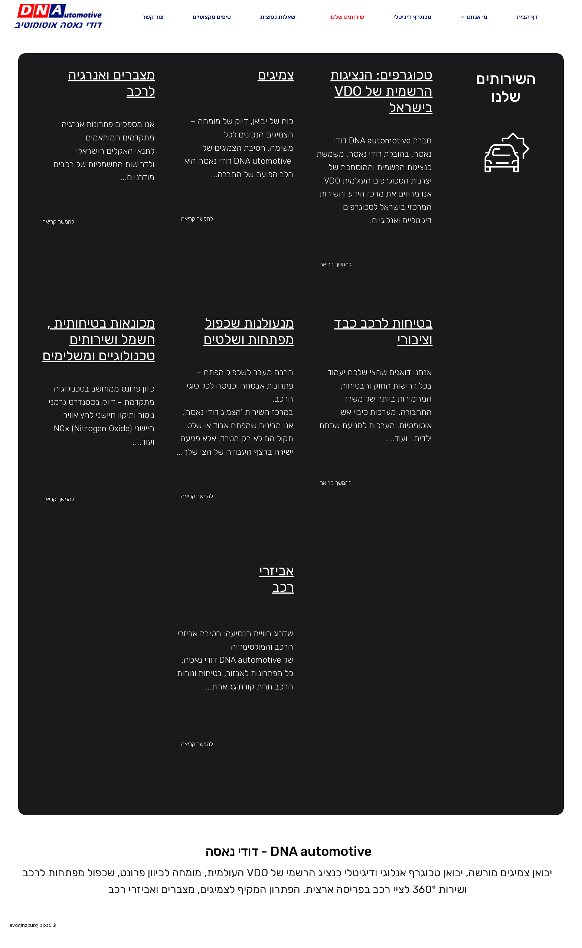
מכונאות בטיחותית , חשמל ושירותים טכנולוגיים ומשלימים (98, 339)
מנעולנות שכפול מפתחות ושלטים (248, 331)
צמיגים (276, 74)
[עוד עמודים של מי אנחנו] (462, 17)
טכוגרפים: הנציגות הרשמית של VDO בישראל (381, 91)
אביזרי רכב (276, 578)
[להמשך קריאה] (352, 264)
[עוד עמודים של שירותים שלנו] (326, 17)
